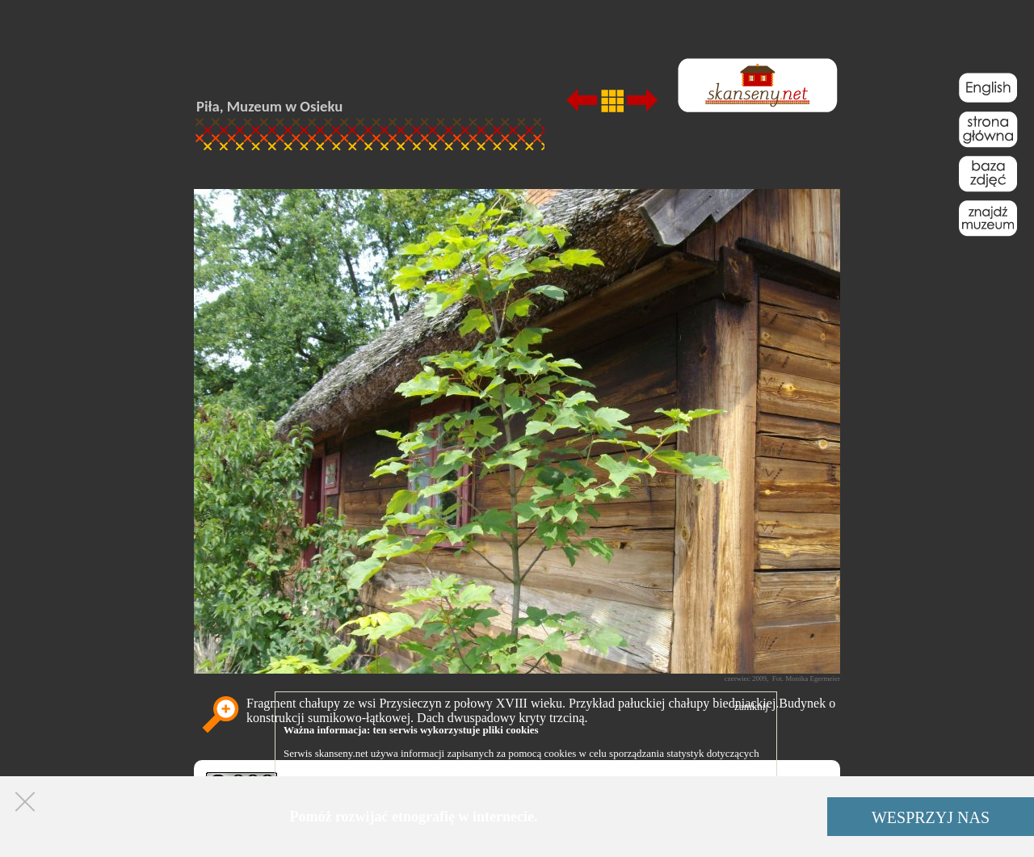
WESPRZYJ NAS (931, 817)
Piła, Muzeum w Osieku (269, 106)
